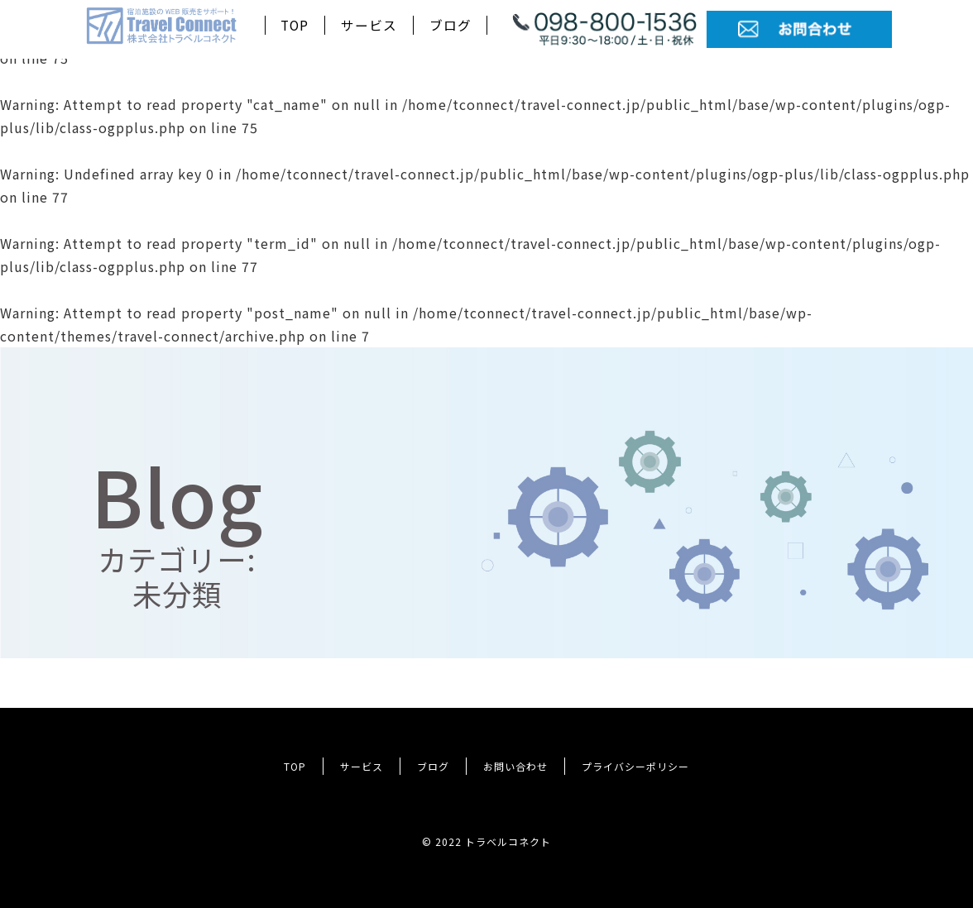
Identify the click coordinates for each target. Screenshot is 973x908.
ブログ (450, 25)
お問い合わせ (515, 766)
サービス (369, 25)
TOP (294, 25)
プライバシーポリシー (635, 766)
